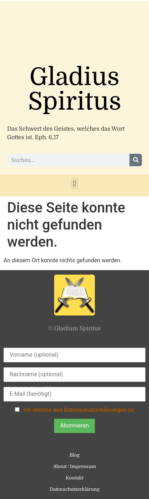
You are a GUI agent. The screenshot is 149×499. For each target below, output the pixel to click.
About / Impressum (74, 466)
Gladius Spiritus (74, 89)
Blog (74, 455)
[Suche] (135, 160)
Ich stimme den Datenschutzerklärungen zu (78, 409)
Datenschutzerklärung (74, 489)
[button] (74, 183)
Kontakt (74, 477)
